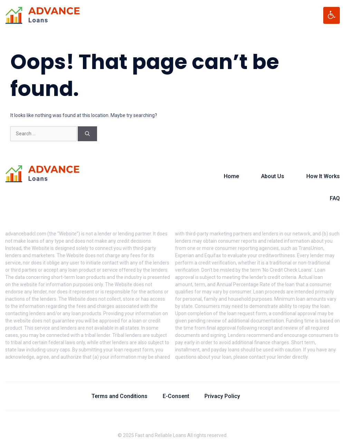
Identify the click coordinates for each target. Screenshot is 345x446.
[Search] (87, 133)
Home (231, 176)
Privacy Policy (222, 396)
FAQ (335, 198)
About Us (272, 176)
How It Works (323, 176)
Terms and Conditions (119, 396)
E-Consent (176, 396)
